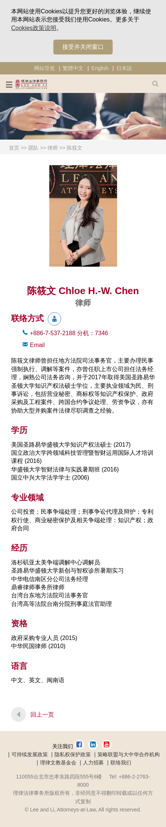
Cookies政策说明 (33, 28)
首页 (14, 148)
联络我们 (120, 763)
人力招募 (93, 763)
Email (37, 345)
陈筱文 (74, 148)
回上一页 (42, 714)
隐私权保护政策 (72, 754)
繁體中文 (73, 68)
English (100, 68)
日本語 (124, 68)
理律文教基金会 (58, 763)
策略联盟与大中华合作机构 (128, 754)
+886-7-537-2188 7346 (69, 333)
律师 (52, 148)
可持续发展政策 (29, 754)
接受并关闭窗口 (83, 47)
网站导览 (44, 68)
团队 (33, 148)
